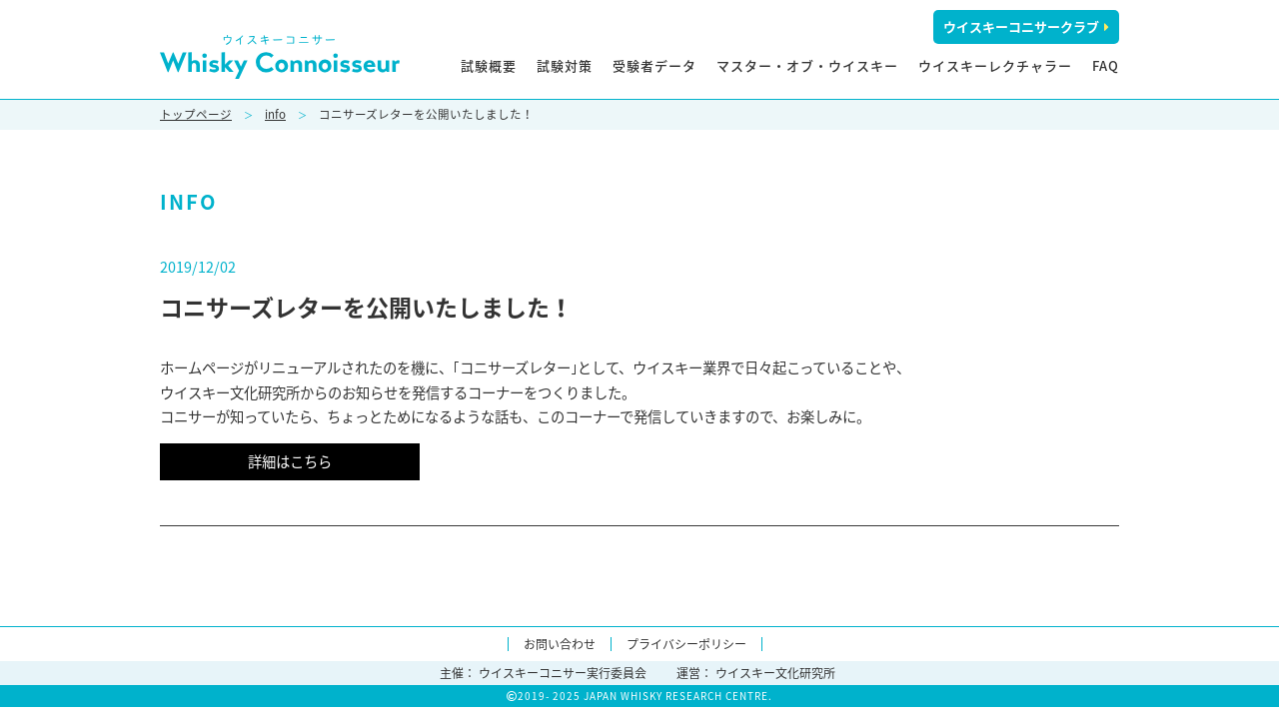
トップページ (196, 114)
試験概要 (489, 65)
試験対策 (565, 65)
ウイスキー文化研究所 (775, 673)
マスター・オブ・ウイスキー (807, 65)
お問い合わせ (560, 644)
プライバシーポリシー (686, 644)
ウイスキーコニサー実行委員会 (562, 673)
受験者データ (654, 65)
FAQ (1105, 65)
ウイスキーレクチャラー (995, 65)
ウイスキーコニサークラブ (1026, 26)
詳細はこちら (290, 461)
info (275, 114)
